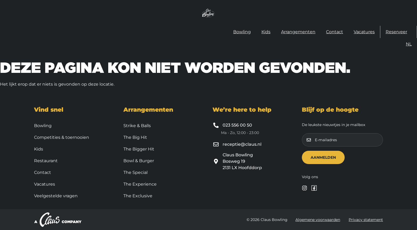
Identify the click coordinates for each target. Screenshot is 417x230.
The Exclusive (137, 195)
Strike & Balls (137, 125)
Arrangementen (298, 31)
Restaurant (46, 160)
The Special (135, 172)
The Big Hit (135, 137)
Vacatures (364, 31)
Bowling (242, 31)
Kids (265, 31)
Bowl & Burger (138, 160)
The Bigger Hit (138, 149)
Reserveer (396, 31)
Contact (334, 31)
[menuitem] (409, 44)
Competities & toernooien (61, 137)
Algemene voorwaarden (317, 219)
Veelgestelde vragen (56, 195)
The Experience (140, 184)
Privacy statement (366, 219)
